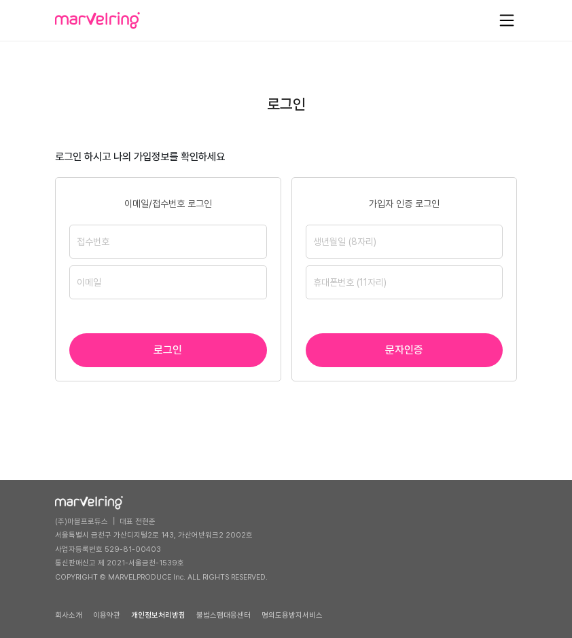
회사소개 (68, 615)
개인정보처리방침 (158, 615)
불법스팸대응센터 (223, 615)
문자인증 (404, 349)
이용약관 (106, 615)
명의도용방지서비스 (292, 615)
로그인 (168, 349)
